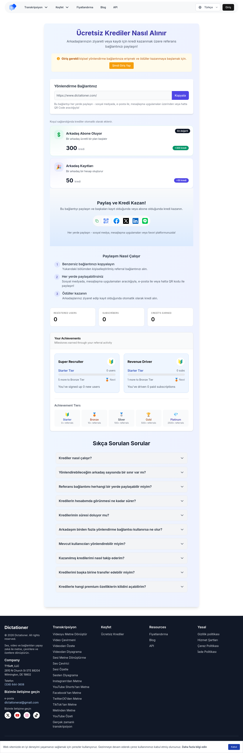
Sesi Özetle (60, 669)
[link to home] (14, 7)
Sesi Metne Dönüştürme (69, 657)
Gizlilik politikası (209, 634)
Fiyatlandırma (85, 7)
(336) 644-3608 (14, 684)
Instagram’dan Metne (67, 681)
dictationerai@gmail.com (22, 702)
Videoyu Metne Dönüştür (70, 634)
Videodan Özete (64, 646)
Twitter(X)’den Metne (67, 698)
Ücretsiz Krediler (112, 634)
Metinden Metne (64, 710)
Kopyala (180, 95)
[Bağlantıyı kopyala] (97, 221)
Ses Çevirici (61, 663)
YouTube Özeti (63, 716)
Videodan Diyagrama (67, 652)
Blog (103, 7)
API (115, 7)
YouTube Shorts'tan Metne (71, 687)
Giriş (228, 7)
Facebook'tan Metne (67, 693)
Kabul (234, 746)
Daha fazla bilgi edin (194, 746)
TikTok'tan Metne (65, 704)
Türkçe (206, 7)
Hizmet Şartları (208, 640)
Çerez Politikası (208, 646)
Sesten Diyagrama (65, 675)
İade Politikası (207, 652)
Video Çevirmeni (64, 640)
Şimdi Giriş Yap (121, 65)
